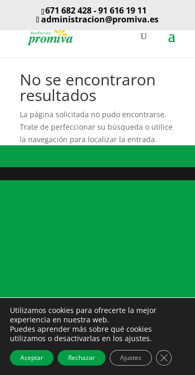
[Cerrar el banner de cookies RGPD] (164, 358)
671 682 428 (68, 10)
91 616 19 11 (122, 10)
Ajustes (130, 357)
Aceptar (31, 357)
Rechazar (81, 357)
